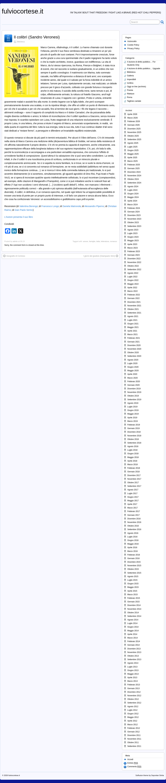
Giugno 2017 (133, 497)
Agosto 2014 (132, 620)
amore (85, 241)
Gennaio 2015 (133, 602)
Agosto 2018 (132, 446)
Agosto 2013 (132, 663)
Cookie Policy (133, 45)
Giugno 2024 (133, 194)
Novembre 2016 (134, 522)
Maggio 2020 (133, 370)
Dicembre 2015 (133, 562)
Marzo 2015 (132, 594)
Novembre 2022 (134, 262)
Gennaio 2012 (133, 732)
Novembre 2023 (134, 219)
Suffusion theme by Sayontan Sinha (149, 775)
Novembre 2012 (134, 695)
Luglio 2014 (132, 623)
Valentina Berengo (28, 206)
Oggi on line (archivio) (136, 86)
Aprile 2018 (132, 461)
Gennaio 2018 (133, 472)
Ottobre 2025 (133, 136)
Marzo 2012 (132, 724)
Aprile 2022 (132, 287)
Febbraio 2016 (133, 555)
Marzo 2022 (132, 291)
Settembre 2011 (134, 746)
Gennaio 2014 (133, 645)
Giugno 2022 (133, 280)
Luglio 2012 (132, 710)
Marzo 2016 (132, 551)
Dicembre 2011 (133, 735)
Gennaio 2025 (133, 168)
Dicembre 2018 (133, 432)
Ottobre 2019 (133, 396)
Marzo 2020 (132, 378)
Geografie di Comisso (15, 256)
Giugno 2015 (133, 583)
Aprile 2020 (132, 374)
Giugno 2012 (133, 714)
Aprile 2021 (132, 331)
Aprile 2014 (132, 634)
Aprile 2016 (132, 547)
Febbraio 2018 (133, 468)
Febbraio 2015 (133, 598)
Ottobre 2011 (133, 742)
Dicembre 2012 (133, 692)
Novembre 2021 (134, 306)
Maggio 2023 (133, 240)
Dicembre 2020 (133, 345)
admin (15, 241)
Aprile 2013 (132, 677)
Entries (132, 763)
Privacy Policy (133, 48)
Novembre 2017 (134, 479)
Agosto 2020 (132, 360)
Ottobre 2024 (133, 179)
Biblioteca (21, 42)
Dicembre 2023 (133, 215)
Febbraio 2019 (133, 425)
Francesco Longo (50, 206)
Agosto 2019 (132, 403)
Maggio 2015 (133, 587)
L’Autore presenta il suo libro (18, 217)
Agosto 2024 (132, 186)
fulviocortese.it (22, 11)
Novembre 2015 (134, 565)
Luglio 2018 (132, 450)
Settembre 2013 (134, 659)
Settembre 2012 (134, 703)
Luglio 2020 (132, 363)
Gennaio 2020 (133, 385)
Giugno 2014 (133, 627)
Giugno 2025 (133, 150)
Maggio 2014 (133, 631)
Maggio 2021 (133, 327)
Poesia (130, 90)
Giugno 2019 (133, 410)
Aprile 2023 (132, 244)
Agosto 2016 (132, 533)
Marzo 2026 (132, 118)
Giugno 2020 (133, 367)
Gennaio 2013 (133, 688)
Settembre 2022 (134, 269)
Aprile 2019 (132, 417)
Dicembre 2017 (133, 475)
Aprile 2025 (132, 157)
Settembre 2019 (134, 399)
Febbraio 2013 (133, 685)
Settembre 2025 (134, 139)
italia (98, 241)
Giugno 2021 (133, 324)
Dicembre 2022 (133, 258)
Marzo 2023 (132, 248)
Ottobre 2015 (133, 569)
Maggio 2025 (133, 154)
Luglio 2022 (132, 277)
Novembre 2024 (134, 175)
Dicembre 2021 (133, 302)
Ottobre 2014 (133, 612)
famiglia (92, 241)
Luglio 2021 (132, 320)
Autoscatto (132, 41)
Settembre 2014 (134, 616)
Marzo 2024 (132, 204)
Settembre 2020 (134, 356)
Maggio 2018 (133, 457)
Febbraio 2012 (133, 728)
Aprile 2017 (132, 504)
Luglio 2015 (132, 580)
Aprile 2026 (132, 114)
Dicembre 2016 (133, 519)
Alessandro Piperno (94, 206)
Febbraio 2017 (133, 511)
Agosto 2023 (132, 230)
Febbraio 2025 (133, 165)
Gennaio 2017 (133, 515)
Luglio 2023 (132, 233)
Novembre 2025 (134, 132)
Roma (129, 97)
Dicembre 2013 (133, 649)
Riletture (130, 94)
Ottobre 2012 (133, 699)
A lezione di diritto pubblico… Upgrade (143, 68)
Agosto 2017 (132, 490)
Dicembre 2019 (133, 389)
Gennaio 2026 (133, 125)
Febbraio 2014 (133, 641)
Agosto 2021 (132, 316)
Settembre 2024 (134, 183)
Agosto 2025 (132, 143)
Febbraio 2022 (133, 295)
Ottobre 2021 (133, 309)
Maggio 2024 (133, 197)
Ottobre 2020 (133, 352)
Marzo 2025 (132, 161)
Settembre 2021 (134, 313)
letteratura (105, 241)
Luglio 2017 (132, 493)
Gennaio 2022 (133, 298)
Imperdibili (131, 79)
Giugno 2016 (133, 540)
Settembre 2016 (134, 529)
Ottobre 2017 (133, 482)
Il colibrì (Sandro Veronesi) (37, 37)
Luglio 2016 (132, 537)
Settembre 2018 (134, 443)
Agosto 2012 (132, 706)
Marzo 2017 (132, 508)
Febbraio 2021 (133, 338)
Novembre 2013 (134, 652)
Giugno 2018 (133, 453)
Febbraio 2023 (133, 251)
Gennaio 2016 (133, 558)
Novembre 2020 (134, 349)
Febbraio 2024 (133, 208)
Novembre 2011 (134, 739)
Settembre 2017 (134, 486)
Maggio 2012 (133, 717)
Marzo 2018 (132, 464)
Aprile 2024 (132, 201)
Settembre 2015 (134, 573)
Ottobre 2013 (133, 656)
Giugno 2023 (133, 237)
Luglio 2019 (132, 407)
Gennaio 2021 (133, 342)
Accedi (130, 759)
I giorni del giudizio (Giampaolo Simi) (99, 256)
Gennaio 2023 (133, 255)
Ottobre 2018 (133, 439)
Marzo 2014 (132, 638)
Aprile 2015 (132, 591)
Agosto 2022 (132, 273)
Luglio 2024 (132, 190)
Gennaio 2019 (133, 428)
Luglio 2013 (132, 667)
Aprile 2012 (132, 721)
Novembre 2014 (134, 609)
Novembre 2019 (134, 392)
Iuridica (130, 83)
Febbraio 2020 (133, 381)
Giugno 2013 (133, 670)
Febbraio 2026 (133, 121)
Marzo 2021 (132, 334)
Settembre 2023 (134, 226)
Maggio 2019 (133, 414)
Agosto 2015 (132, 576)
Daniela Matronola (72, 206)
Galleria (130, 76)
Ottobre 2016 (133, 526)
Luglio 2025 (132, 147)
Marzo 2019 (132, 421)
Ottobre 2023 (133, 222)
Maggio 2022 (133, 284)
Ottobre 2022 (133, 266)
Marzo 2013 (132, 681)
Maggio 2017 (133, 500)
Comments (134, 766)
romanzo (113, 241)
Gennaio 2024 (133, 212)
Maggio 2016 (133, 544)
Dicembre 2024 (133, 172)
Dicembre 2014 (133, 605)
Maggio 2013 (133, 674)
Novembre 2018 (134, 436)
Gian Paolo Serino (24, 210)
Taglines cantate (134, 101)
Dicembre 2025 (133, 129)
